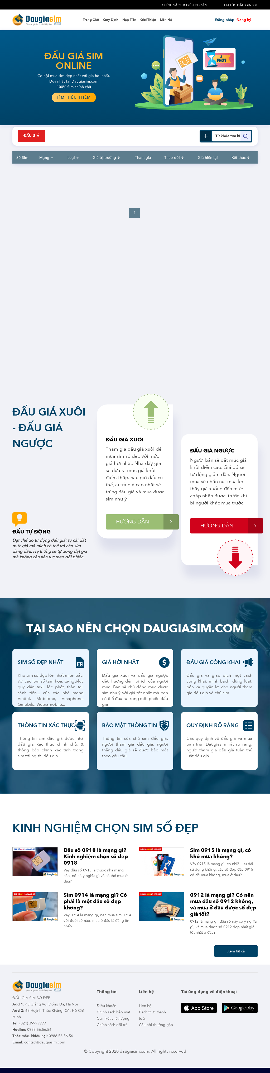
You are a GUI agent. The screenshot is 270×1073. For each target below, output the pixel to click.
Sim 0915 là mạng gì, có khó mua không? (220, 853)
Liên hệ (166, 19)
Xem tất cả (236, 951)
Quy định (110, 19)
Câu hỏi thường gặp (156, 1024)
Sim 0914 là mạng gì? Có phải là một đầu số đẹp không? (95, 901)
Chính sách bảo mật (113, 1012)
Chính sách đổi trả (112, 1024)
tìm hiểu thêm (74, 97)
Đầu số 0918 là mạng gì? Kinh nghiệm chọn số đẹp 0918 (96, 856)
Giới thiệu (148, 19)
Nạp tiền (129, 19)
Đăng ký (244, 19)
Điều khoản (106, 1005)
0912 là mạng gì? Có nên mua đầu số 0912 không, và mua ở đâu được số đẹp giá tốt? (223, 904)
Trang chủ (91, 19)
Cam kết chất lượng (113, 1018)
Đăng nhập (224, 19)
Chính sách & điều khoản (184, 5)
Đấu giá (31, 136)
